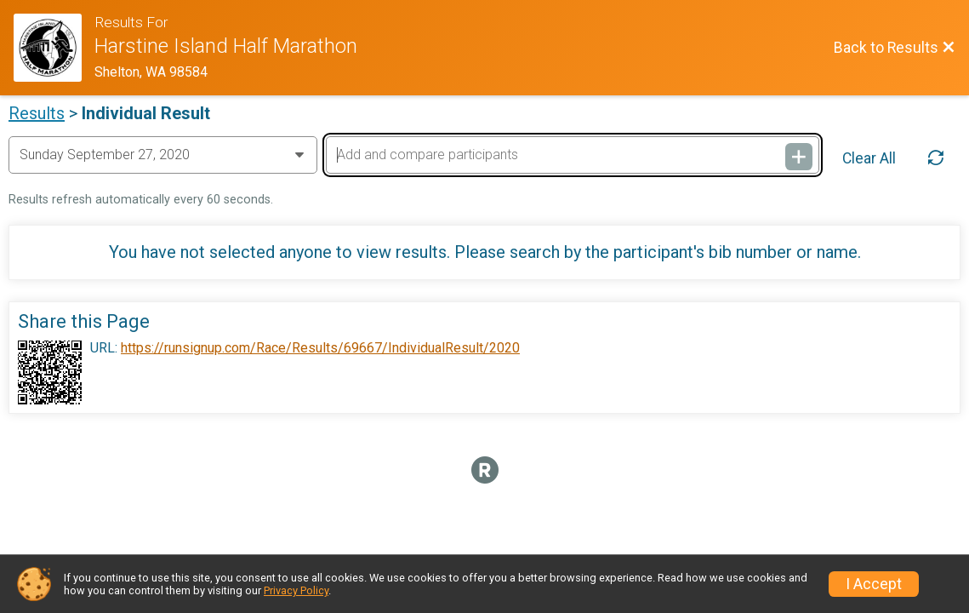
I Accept (874, 584)
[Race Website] (54, 48)
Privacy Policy (296, 590)
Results (37, 113)
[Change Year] (163, 155)
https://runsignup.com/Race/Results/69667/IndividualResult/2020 (320, 348)
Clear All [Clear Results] (869, 158)
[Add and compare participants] (572, 155)
